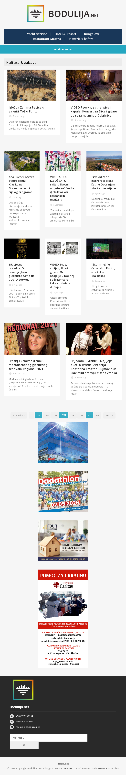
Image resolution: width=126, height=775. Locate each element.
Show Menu (63, 49)
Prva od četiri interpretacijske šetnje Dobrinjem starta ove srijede (103, 182)
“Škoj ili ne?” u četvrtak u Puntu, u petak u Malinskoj (103, 270)
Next (114, 415)
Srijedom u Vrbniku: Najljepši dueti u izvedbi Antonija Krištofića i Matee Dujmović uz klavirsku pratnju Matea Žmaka (94, 367)
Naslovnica (64, 763)
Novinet (69, 768)
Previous (13, 415)
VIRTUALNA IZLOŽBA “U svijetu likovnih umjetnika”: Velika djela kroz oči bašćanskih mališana (62, 188)
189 (54, 414)
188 (44, 414)
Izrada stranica (99, 768)
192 (83, 414)
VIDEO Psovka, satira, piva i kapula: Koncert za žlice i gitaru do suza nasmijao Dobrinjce (94, 111)
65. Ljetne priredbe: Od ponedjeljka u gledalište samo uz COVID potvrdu (21, 272)
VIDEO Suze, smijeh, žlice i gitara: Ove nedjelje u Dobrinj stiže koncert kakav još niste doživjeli (62, 276)
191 (73, 414)
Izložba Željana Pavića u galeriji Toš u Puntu (26, 109)
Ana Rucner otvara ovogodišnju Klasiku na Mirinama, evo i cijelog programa (21, 184)
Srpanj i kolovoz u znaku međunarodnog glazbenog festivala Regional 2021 (28, 365)
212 (101, 414)
